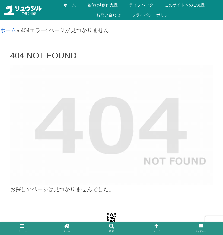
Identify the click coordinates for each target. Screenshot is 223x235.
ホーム (8, 30)
